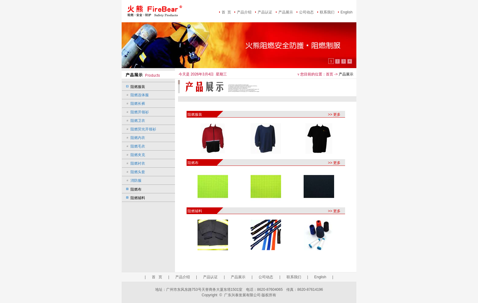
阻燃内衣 (137, 138)
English (346, 12)
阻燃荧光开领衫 (143, 129)
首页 (329, 74)
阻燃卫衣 (137, 121)
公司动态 (306, 12)
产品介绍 (244, 12)
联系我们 (327, 12)
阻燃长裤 (137, 103)
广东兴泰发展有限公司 (242, 295)
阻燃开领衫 (139, 112)
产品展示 (285, 12)
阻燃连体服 (139, 95)
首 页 (226, 12)
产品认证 (265, 12)
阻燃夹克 (137, 155)
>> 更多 (334, 114)
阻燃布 (135, 189)
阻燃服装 (137, 87)
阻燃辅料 (137, 198)
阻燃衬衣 (137, 163)
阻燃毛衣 (137, 146)
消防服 (135, 180)
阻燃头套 (137, 172)
